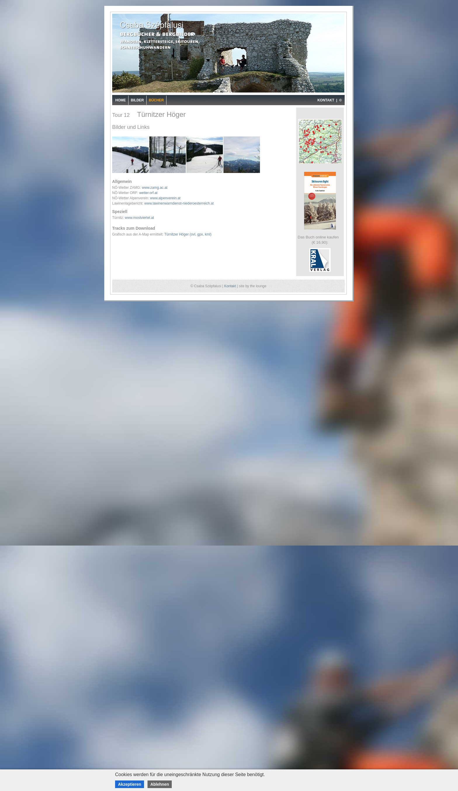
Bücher (156, 100)
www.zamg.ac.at (154, 188)
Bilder (137, 100)
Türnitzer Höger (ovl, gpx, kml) (187, 234)
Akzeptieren (129, 784)
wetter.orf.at (148, 193)
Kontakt (230, 286)
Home (120, 100)
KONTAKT (326, 100)
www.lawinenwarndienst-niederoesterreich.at (179, 203)
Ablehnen (159, 784)
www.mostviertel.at (139, 218)
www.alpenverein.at (165, 198)
